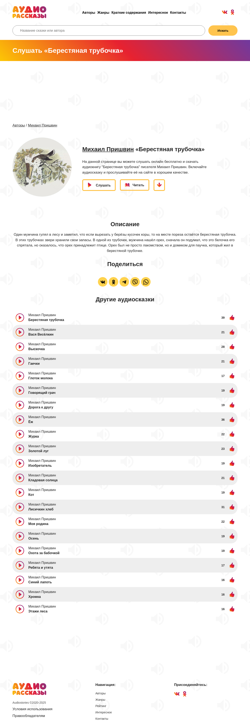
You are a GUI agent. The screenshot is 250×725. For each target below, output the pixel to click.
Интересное (158, 12)
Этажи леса (37, 611)
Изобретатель (40, 465)
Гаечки (34, 363)
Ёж (30, 422)
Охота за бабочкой (43, 553)
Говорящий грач (41, 392)
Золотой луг (38, 451)
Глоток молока (40, 378)
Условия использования (32, 709)
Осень (33, 538)
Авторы (88, 12)
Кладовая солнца (43, 480)
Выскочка (36, 349)
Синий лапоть (40, 582)
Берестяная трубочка (46, 320)
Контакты (178, 12)
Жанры (103, 12)
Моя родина (38, 524)
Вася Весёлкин (41, 334)
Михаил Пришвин (42, 125)
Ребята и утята (40, 567)
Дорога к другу (40, 407)
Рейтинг (100, 706)
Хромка (34, 596)
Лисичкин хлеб (40, 509)
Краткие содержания (128, 12)
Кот (31, 494)
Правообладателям (28, 716)
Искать (222, 30)
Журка (33, 436)
